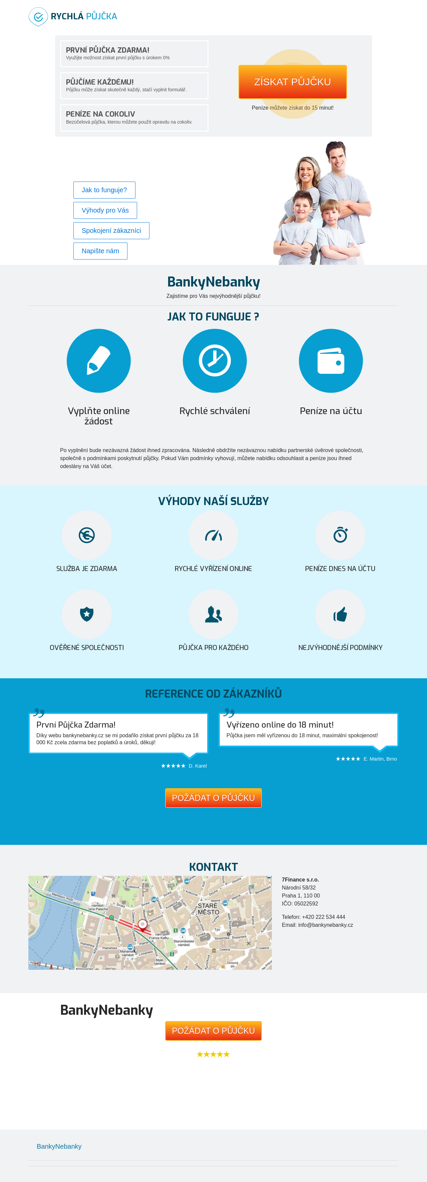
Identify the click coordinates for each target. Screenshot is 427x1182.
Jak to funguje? (104, 190)
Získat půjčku (292, 81)
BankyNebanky (59, 1146)
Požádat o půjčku (213, 798)
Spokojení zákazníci (111, 230)
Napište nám (100, 251)
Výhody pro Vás (105, 210)
